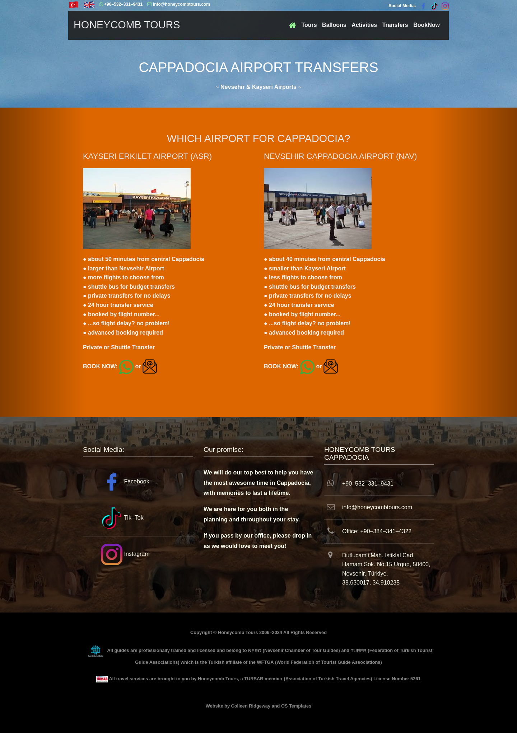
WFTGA (265, 662)
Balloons (334, 25)
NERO (254, 650)
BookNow (426, 25)
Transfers (395, 25)
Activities (364, 25)
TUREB (359, 650)
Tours (309, 25)
